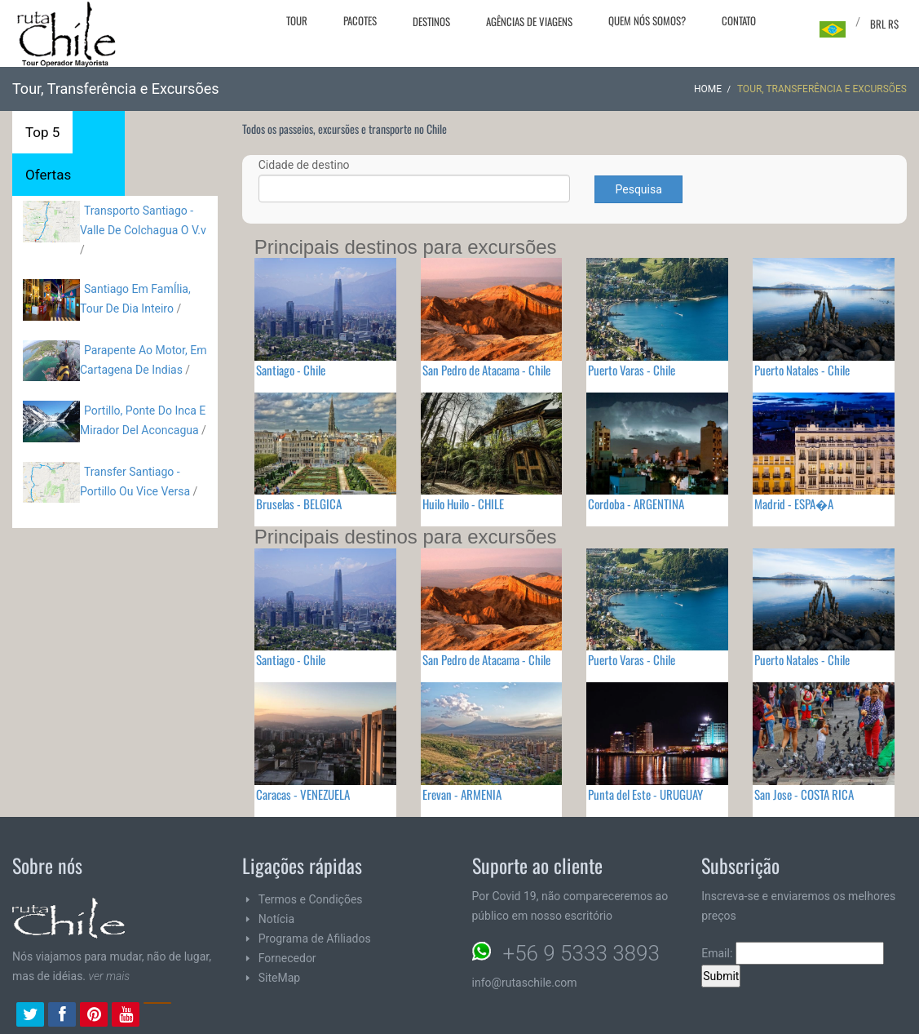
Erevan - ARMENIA (461, 794)
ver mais (109, 976)
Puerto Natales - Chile (802, 370)
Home (708, 89)
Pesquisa (638, 189)
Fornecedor (287, 958)
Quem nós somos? (647, 20)
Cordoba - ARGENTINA (636, 504)
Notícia (276, 918)
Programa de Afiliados (314, 938)
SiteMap (279, 977)
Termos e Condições (310, 899)
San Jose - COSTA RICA (804, 794)
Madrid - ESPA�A (793, 504)
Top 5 (42, 132)
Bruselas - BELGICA (299, 504)
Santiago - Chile (290, 370)
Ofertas (48, 174)
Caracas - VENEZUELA (303, 794)
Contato (739, 20)
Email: (792, 953)
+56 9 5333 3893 (581, 953)
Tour (296, 20)
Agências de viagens (529, 21)
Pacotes (360, 20)
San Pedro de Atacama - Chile (486, 370)
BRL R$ (884, 24)
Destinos (431, 21)
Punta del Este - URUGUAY (645, 794)
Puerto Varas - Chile (631, 370)
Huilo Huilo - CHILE (463, 504)
